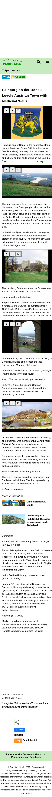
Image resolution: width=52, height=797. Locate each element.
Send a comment (14, 489)
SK (8, 77)
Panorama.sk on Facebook (26, 757)
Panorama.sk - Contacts (19, 754)
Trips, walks (11, 70)
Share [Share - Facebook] (20, 730)
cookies (19, 786)
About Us (39, 754)
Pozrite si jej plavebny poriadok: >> (21, 557)
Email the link (30, 740)
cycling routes (31, 462)
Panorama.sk (37, 767)
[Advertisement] (26, 29)
